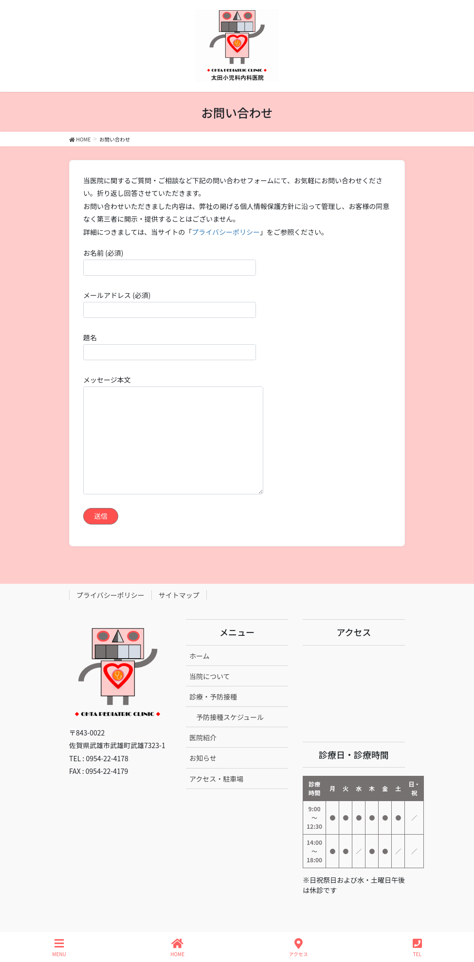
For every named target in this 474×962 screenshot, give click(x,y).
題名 (169, 346)
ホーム (199, 656)
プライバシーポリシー (226, 232)
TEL (417, 947)
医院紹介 (203, 737)
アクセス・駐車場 (216, 779)
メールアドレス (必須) (169, 304)
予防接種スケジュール (230, 717)
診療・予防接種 (213, 696)
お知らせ (203, 758)
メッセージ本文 (173, 434)
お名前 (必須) (169, 262)
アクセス (299, 947)
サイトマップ (179, 595)
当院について (209, 676)
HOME (177, 947)
